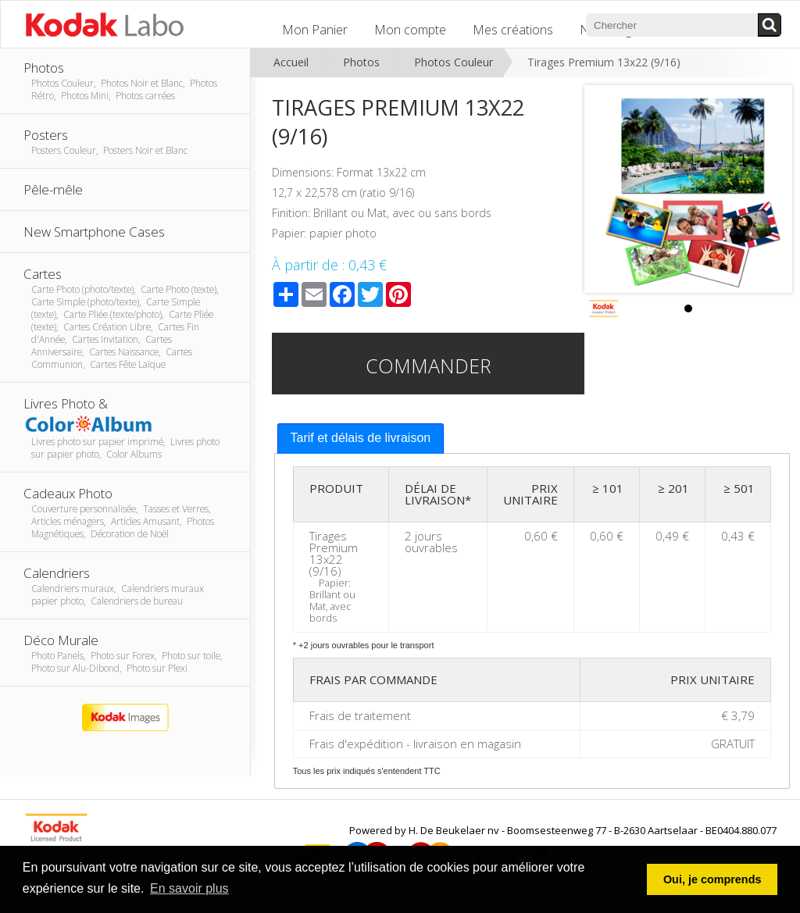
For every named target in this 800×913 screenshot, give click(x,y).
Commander (428, 365)
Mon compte (410, 29)
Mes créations (513, 29)
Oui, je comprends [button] (712, 879)
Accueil (291, 62)
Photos (361, 62)
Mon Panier (315, 29)
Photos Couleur (453, 62)
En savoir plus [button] (189, 888)
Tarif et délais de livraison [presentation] (361, 437)
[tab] (361, 438)
